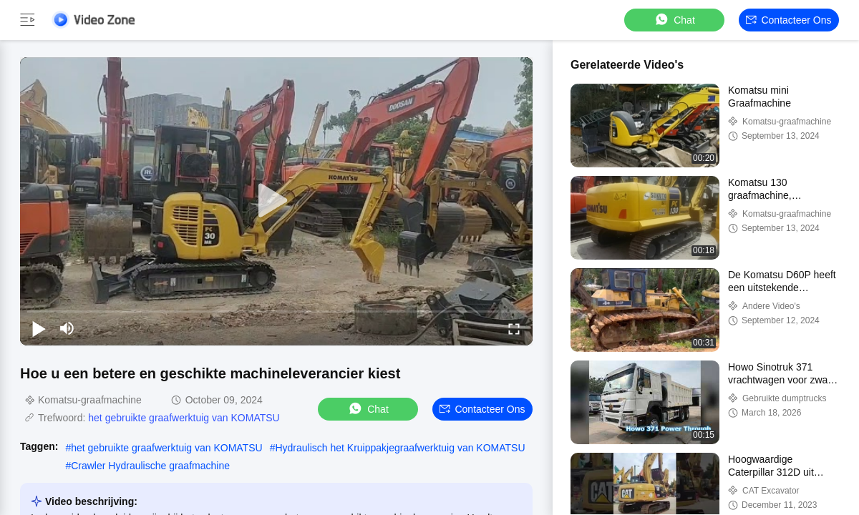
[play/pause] (38, 328)
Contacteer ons (788, 20)
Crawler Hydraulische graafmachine (150, 465)
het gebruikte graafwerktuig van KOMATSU (183, 417)
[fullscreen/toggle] (514, 328)
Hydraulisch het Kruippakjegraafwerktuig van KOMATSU (400, 447)
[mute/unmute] (67, 328)
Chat (674, 19)
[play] (276, 201)
